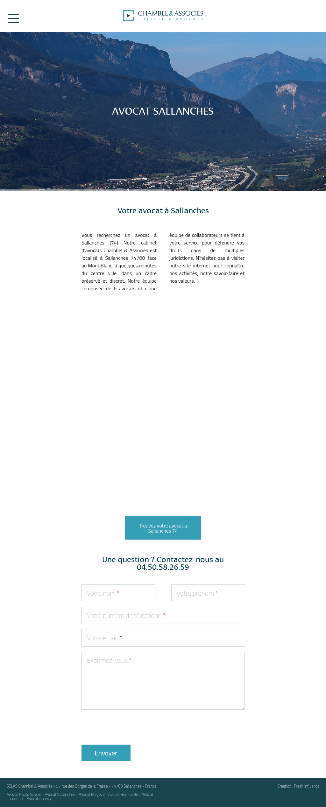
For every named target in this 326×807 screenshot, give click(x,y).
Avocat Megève (91, 794)
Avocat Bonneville (123, 794)
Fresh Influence (306, 786)
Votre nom (103, 593)
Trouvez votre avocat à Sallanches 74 (163, 528)
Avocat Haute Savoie (23, 794)
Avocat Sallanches (60, 794)
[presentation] (130, 727)
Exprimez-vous (109, 660)
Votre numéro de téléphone (126, 615)
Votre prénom (197, 593)
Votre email (104, 638)
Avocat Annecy (39, 798)
